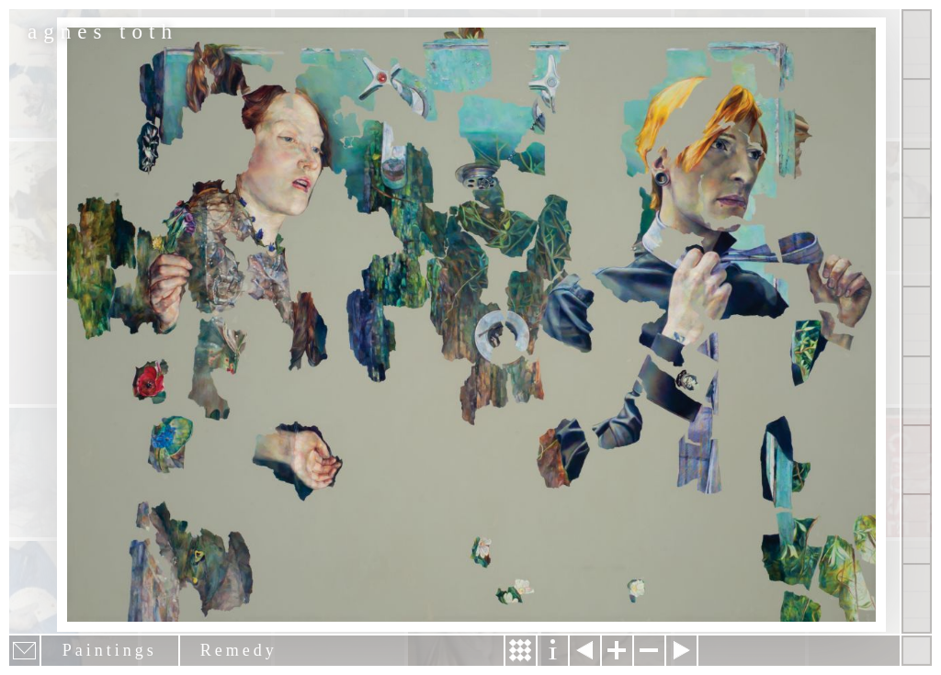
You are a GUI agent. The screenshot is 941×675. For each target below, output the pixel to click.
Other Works (916, 183)
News (916, 459)
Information (552, 650)
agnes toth (103, 31)
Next (681, 650)
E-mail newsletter (24, 650)
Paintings (916, 113)
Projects (916, 252)
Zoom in (617, 650)
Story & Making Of (520, 650)
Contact (916, 390)
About (916, 320)
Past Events (916, 528)
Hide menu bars (916, 650)
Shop (916, 598)
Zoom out (649, 650)
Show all (916, 44)
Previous (585, 650)
